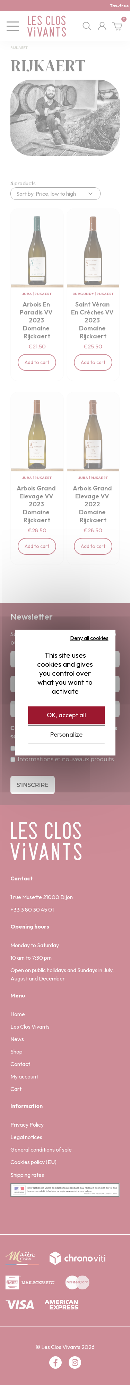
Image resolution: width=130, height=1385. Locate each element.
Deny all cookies (89, 637)
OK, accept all (66, 715)
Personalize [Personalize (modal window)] (66, 735)
